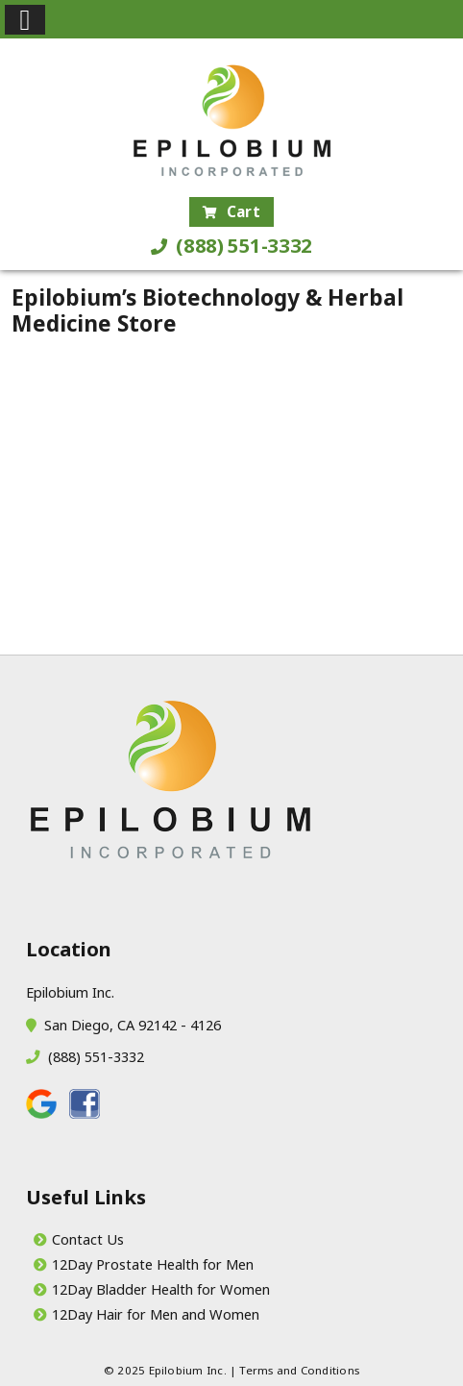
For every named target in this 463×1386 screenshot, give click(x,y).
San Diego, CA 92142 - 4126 (128, 1024)
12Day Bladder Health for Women (161, 1289)
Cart (231, 211)
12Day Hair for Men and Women (155, 1314)
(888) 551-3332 (231, 246)
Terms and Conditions (299, 1370)
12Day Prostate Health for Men (153, 1264)
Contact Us (88, 1239)
